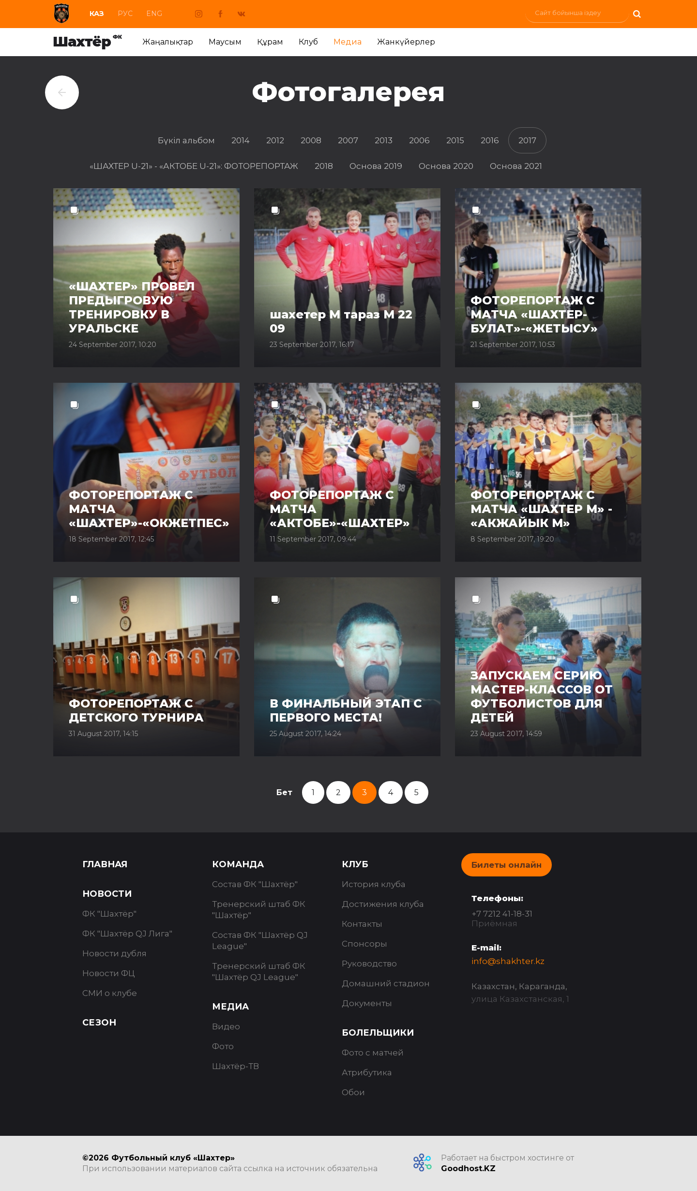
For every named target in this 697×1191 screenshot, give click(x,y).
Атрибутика (367, 1072)
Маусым (225, 41)
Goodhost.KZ (468, 1168)
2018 (324, 166)
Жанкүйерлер (406, 41)
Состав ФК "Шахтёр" (255, 884)
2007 (348, 140)
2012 (275, 140)
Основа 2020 (446, 166)
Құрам (270, 41)
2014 (240, 140)
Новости (107, 894)
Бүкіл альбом (186, 140)
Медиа (347, 41)
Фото (223, 1046)
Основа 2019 (375, 166)
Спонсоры (364, 944)
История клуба (374, 884)
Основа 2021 (516, 166)
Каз (97, 13)
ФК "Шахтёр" (109, 914)
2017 (527, 140)
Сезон (99, 1022)
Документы (367, 1003)
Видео (226, 1026)
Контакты (362, 924)
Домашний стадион (386, 983)
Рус (125, 13)
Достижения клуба (383, 904)
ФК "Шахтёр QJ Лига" (127, 933)
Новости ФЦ (108, 973)
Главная (104, 864)
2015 (455, 140)
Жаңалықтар (167, 41)
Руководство (369, 963)
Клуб (308, 41)
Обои (353, 1092)
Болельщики (378, 1032)
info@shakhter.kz (508, 961)
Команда (238, 864)
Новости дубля (114, 953)
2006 (419, 140)
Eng (154, 13)
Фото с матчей (373, 1052)
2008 (311, 140)
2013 (384, 140)
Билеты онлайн (506, 865)
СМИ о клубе (109, 993)
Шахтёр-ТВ (235, 1066)
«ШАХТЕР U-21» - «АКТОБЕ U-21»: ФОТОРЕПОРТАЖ (194, 166)
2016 (490, 140)
